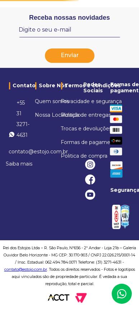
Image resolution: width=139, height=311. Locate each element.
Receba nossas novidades (69, 17)
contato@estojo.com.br (25, 269)
